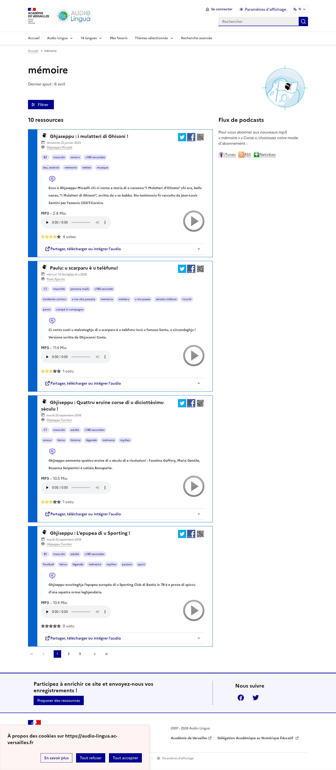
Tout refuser (91, 758)
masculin (59, 157)
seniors (75, 157)
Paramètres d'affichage (178, 758)
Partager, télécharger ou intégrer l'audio (83, 249)
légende (91, 440)
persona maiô (79, 289)
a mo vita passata (83, 299)
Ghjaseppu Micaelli (59, 147)
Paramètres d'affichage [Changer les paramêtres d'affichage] (265, 9)
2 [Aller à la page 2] (69, 653)
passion (127, 564)
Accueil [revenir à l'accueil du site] (33, 51)
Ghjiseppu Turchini (59, 420)
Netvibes (265, 154)
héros (61, 440)
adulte (74, 430)
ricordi (186, 299)
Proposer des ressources (58, 700)
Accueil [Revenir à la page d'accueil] (34, 38)
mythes (125, 440)
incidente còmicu (54, 299)
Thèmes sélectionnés (151, 38)
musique (102, 167)
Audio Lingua (57, 38)
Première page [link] (31, 654)
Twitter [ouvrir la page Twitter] (255, 697)
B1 (45, 554)
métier (86, 167)
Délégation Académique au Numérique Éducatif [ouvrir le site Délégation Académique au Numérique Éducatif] (255, 738)
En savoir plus (56, 758)
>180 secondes (95, 157)
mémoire (71, 167)
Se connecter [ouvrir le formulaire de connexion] (221, 9)
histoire (75, 440)
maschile (59, 289)
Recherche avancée (196, 38)
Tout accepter (125, 758)
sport (141, 564)
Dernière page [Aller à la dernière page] (106, 654)
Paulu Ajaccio (56, 279)
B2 (45, 157)
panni (46, 309)
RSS (244, 154)
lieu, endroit (51, 167)
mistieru (124, 299)
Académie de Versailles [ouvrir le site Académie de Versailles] (189, 738)
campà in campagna (69, 309)
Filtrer (43, 104)
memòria (107, 299)
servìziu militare (166, 299)
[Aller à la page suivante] (93, 654)
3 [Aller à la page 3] (80, 653)
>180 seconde (103, 289)
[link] (44, 654)
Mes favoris (118, 38)
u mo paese (142, 299)
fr (300, 9)
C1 (45, 289)
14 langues (89, 38)
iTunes (227, 154)
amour (47, 440)
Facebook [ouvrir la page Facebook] (240, 697)
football (48, 564)
